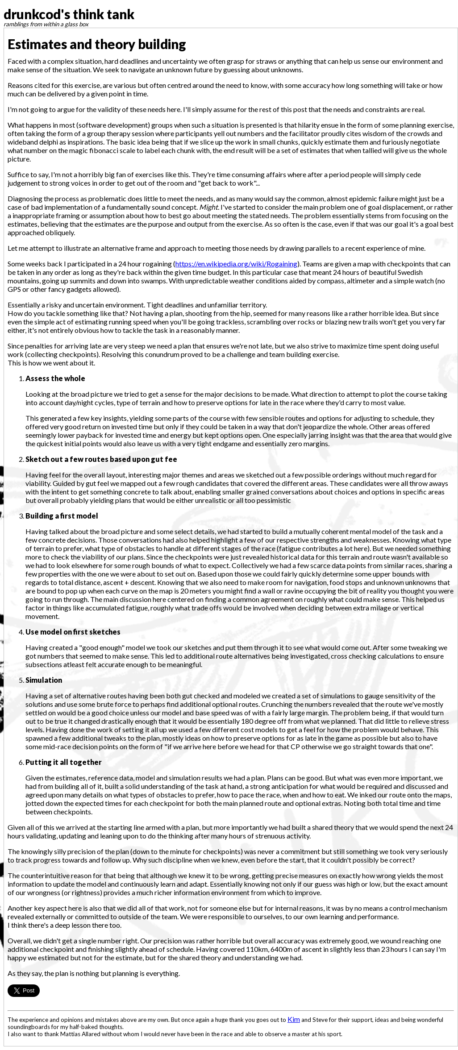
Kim (293, 1019)
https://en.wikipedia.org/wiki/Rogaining (236, 263)
